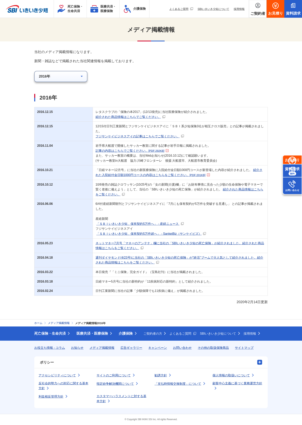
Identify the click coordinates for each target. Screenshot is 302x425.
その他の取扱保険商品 (213, 347)
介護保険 (126, 333)
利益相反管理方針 (51, 396)
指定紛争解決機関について (115, 383)
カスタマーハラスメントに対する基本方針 (121, 398)
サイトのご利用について (114, 375)
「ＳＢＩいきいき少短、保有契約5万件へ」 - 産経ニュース (140, 223)
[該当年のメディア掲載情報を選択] (61, 76)
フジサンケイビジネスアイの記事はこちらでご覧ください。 (140, 136)
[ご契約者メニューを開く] (258, 9)
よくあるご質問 (181, 8)
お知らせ (77, 347)
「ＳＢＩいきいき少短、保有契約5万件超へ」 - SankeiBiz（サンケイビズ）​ (152, 233)
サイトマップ (244, 347)
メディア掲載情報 (102, 347)
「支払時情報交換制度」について (178, 383)
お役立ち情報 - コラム (49, 347)
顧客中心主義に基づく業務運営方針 (237, 383)
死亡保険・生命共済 (50, 333)
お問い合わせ (292, 206)
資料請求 (292, 187)
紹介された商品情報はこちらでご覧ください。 (131, 117)
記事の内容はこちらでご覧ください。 (133, 150)
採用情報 (239, 8)
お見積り (292, 168)
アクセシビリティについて (57, 375)
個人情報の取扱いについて (231, 375)
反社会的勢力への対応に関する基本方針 (63, 386)
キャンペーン (157, 347)
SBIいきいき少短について (213, 8)
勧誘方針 (161, 375)
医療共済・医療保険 (92, 333)
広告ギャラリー (131, 347)
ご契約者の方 (152, 333)
